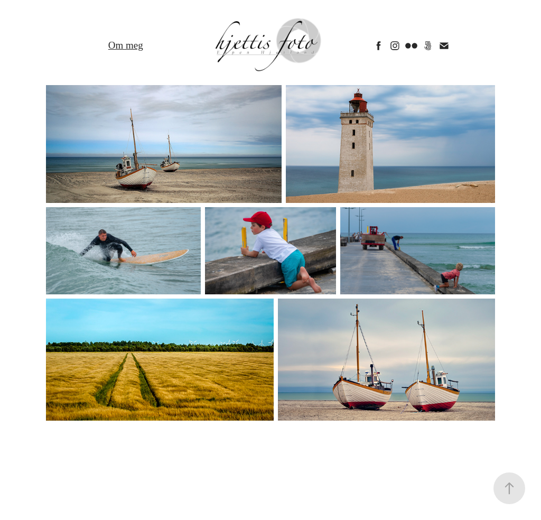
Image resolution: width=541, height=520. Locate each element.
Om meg (125, 45)
